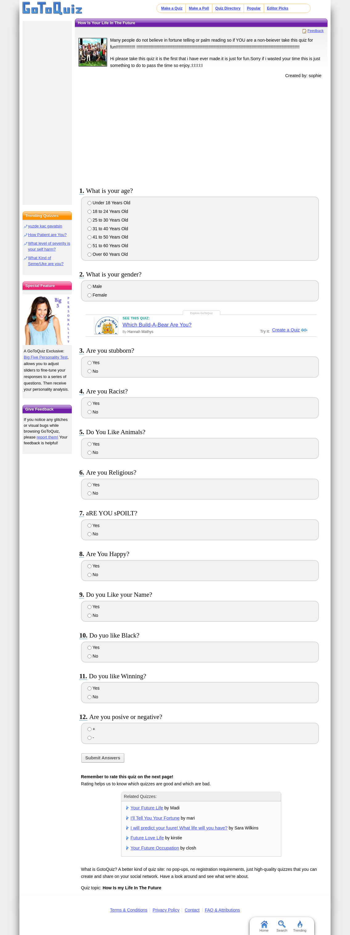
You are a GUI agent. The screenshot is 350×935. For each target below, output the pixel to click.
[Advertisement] (201, 131)
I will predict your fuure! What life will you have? (179, 827)
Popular (254, 8)
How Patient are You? (47, 234)
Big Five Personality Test (45, 357)
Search (282, 926)
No (93, 371)
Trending (299, 926)
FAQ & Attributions (222, 910)
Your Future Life (147, 807)
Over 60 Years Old (108, 254)
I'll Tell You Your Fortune (155, 818)
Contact (192, 910)
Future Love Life (147, 837)
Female (97, 295)
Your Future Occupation (155, 847)
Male (95, 286)
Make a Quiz (171, 8)
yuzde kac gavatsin (45, 226)
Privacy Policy (166, 910)
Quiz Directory (228, 8)
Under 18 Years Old (109, 202)
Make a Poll (199, 8)
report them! (47, 437)
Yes (94, 362)
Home (263, 926)
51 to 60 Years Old (108, 245)
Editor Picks (277, 8)
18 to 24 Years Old (108, 211)
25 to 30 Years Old (108, 220)
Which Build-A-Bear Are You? (157, 325)
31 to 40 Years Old (108, 228)
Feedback (315, 31)
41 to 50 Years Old (108, 237)
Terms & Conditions (128, 910)
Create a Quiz (285, 330)
